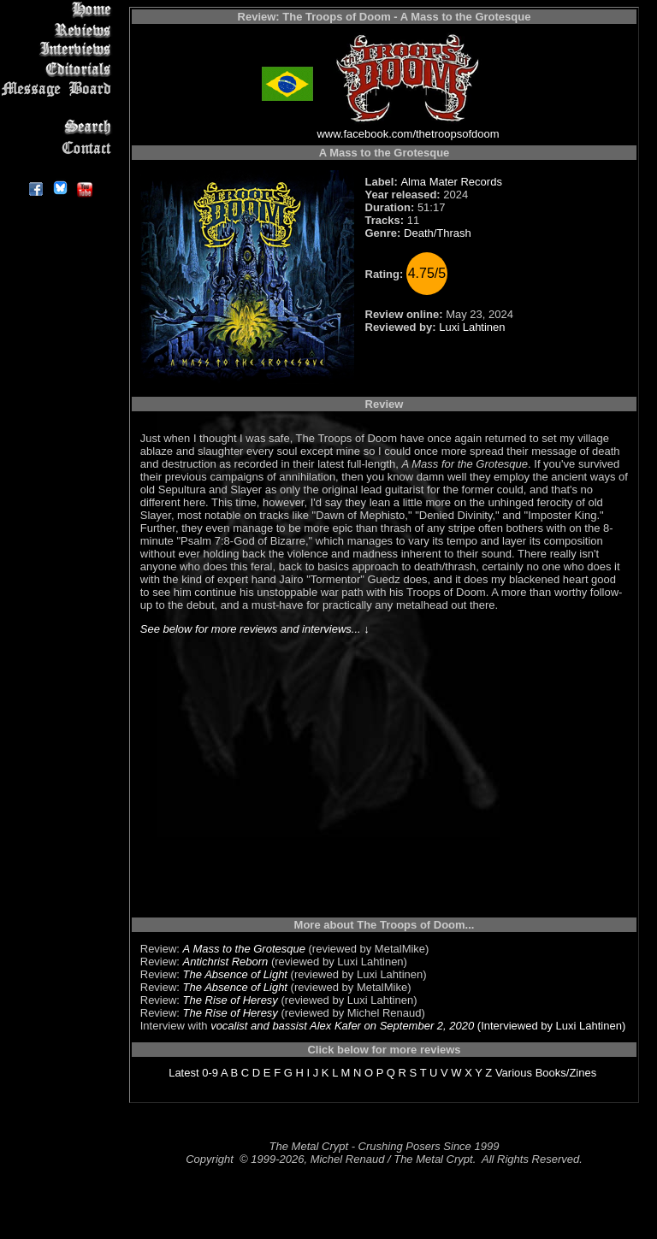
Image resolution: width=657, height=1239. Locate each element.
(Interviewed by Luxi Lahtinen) (549, 1025)
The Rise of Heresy (230, 1000)
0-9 (210, 1072)
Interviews (59, 49)
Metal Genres (59, 108)
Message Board (59, 88)
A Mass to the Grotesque (244, 948)
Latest (183, 1072)
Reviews (59, 29)
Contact (59, 147)
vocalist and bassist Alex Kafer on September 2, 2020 (342, 1025)
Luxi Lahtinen (472, 327)
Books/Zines (566, 1072)
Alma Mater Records (450, 181)
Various (513, 1072)
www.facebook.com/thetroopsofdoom (408, 133)
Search (59, 128)
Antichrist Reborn (226, 961)
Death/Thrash (437, 233)
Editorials (59, 69)
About (59, 167)
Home (59, 10)
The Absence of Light (235, 974)
